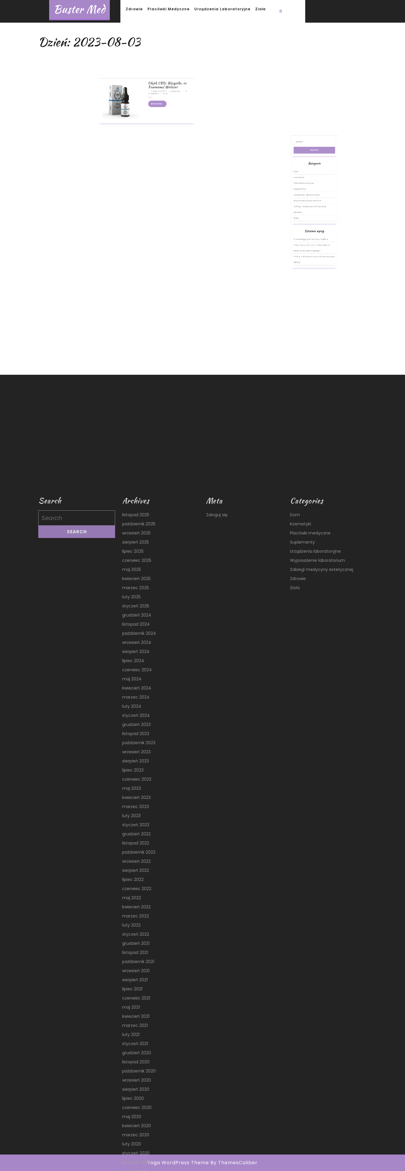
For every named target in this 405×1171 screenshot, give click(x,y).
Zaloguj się (217, 928)
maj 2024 (132, 1092)
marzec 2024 (136, 1110)
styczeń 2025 (135, 1019)
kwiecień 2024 (136, 1101)
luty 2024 (131, 1119)
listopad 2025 (135, 928)
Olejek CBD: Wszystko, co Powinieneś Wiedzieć (156, 53)
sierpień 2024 (136, 1064)
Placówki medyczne (168, 8)
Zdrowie (134, 8)
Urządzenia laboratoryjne (222, 8)
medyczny (159, 55)
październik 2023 (138, 1156)
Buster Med (79, 9)
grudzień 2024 (136, 1028)
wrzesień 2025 (136, 946)
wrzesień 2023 (136, 1165)
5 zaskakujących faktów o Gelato (313, 259)
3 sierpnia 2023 (152, 55)
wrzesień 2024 (136, 1055)
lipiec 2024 (133, 1074)
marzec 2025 (135, 1001)
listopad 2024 (136, 1037)
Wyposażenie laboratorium (311, 241)
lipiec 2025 (133, 964)
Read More (152, 62)
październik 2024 (139, 1046)
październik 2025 (138, 937)
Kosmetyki (307, 231)
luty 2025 (131, 1010)
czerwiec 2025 (136, 973)
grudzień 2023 (136, 1137)
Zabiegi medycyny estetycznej (312, 244)
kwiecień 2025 (136, 992)
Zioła (260, 8)
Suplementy (308, 236)
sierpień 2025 (135, 955)
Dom (306, 228)
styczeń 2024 (136, 1128)
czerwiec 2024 (137, 1083)
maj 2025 (131, 982)
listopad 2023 (135, 1147)
